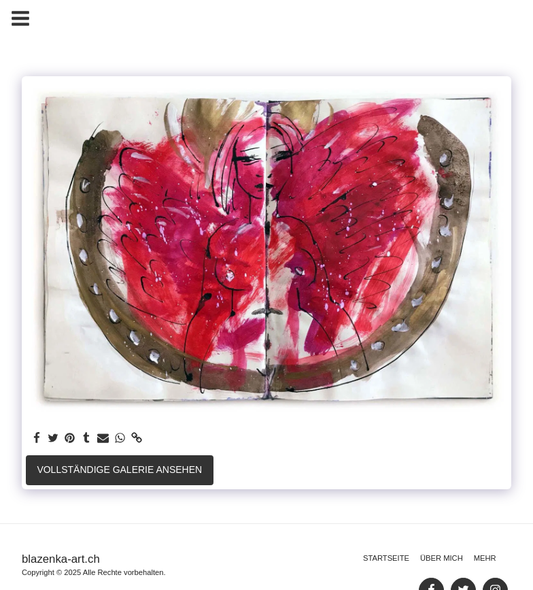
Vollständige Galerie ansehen (119, 469)
